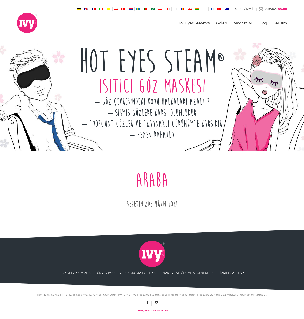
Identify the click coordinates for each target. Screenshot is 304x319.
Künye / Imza (105, 273)
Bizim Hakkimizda (76, 273)
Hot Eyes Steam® (193, 23)
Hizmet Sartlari (231, 273)
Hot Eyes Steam (152, 62)
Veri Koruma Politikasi (139, 273)
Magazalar (242, 23)
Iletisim (280, 23)
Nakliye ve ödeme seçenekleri (188, 273)
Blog (263, 23)
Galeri (221, 23)
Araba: (276, 9)
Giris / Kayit (245, 9)
